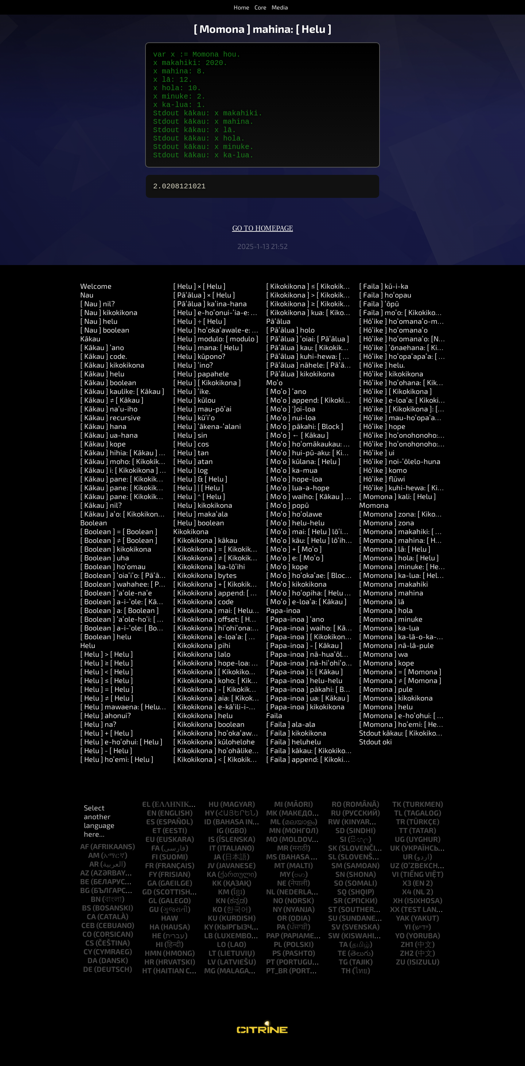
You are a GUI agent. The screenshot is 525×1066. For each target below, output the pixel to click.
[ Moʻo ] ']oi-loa (290, 429)
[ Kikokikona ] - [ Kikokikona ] (219, 709)
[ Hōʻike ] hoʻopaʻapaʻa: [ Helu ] (408, 376)
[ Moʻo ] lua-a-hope (298, 507)
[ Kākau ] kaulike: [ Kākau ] (122, 411)
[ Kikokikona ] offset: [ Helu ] (218, 639)
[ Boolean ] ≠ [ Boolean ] (119, 560)
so (338, 903)
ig (220, 850)
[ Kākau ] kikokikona (112, 385)
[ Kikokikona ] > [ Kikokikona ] (313, 315)
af (84, 866)
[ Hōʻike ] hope (382, 446)
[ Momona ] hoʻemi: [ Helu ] (403, 744)
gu (154, 929)
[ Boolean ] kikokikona (115, 569)
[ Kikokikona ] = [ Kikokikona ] (220, 569)
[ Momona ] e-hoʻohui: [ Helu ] (407, 735)
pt (270, 982)
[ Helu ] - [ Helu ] (106, 770)
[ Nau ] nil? (97, 323)
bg (85, 910)
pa (281, 947)
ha (154, 947)
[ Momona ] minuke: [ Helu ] (404, 586)
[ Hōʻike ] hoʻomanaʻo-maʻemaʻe (411, 341)
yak (402, 938)
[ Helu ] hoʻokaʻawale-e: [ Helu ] (224, 350)
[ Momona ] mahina (391, 613)
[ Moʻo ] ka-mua (292, 490)
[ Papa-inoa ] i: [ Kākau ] (304, 691)
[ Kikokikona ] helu (203, 735)
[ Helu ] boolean (198, 542)
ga (152, 903)
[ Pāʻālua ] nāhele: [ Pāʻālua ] (312, 385)
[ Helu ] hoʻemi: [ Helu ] (116, 779)
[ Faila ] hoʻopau (385, 315)
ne (282, 903)
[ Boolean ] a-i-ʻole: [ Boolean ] (129, 648)
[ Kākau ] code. (103, 376)
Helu (87, 665)
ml (275, 841)
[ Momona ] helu (386, 726)
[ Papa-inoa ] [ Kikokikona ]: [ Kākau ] (325, 656)
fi (155, 877)
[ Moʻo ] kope (287, 586)
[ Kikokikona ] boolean (209, 744)
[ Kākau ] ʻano (102, 367)
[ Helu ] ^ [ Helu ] (199, 516)
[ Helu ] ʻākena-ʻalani (207, 446)
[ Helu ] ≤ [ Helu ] (106, 700)
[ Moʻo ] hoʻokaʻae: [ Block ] (309, 595)
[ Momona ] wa (383, 674)
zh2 (407, 973)
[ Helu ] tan (191, 472)
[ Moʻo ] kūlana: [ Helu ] (303, 481)
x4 (407, 912)
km (223, 912)
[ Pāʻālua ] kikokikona (300, 394)
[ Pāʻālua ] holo (290, 350)
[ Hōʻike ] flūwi (382, 499)
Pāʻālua (278, 341)
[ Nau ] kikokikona (108, 332)
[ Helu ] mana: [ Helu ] (208, 367)
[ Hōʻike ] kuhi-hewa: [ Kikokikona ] (415, 507)
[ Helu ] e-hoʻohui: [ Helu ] (121, 762)
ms (271, 877)
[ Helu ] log (190, 490)
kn (221, 920)
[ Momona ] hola (386, 630)
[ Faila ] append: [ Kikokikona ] (314, 779)
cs (89, 963)
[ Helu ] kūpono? (199, 376)
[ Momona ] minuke (391, 639)
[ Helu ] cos (191, 464)
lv (211, 982)
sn (340, 894)
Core (260, 7)
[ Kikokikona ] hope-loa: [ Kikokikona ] (234, 683)
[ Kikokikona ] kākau (205, 560)
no (278, 920)
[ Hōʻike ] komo (383, 490)
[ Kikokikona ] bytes (205, 595)
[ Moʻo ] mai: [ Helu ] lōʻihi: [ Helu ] (320, 551)
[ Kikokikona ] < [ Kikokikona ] (220, 779)
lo (221, 964)
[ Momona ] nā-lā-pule (396, 665)
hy (209, 833)
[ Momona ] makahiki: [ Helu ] (406, 551)
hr (149, 982)
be (84, 901)
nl (270, 912)
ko (217, 929)
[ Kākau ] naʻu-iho (108, 429)
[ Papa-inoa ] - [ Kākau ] (304, 665)
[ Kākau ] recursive (110, 437)
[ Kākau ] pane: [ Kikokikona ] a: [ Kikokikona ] (152, 507)
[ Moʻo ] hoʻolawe (294, 534)
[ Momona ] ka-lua (389, 648)
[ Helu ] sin (190, 455)
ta (343, 964)
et (156, 850)
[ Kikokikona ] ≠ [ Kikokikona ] (220, 578)
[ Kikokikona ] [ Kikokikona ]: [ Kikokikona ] (240, 691)
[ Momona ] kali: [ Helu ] (397, 516)
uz (395, 885)
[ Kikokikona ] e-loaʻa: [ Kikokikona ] (230, 656)
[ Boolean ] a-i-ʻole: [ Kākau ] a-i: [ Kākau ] (147, 621)
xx (395, 929)
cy (87, 971)
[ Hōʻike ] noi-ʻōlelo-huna (399, 481)
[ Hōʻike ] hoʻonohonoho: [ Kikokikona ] (421, 455)
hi (159, 964)
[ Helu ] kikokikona (202, 525)
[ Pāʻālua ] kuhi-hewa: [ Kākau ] (316, 376)
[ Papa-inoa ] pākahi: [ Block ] (313, 709)
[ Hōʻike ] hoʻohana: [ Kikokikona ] (412, 402)
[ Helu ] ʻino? (193, 385)
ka (211, 894)
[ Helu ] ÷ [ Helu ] (199, 341)
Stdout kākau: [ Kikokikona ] (403, 753)
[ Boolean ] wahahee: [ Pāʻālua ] (131, 604)
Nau (86, 315)
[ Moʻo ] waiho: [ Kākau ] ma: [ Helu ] (324, 516)
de (88, 989)
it (212, 868)
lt (212, 973)
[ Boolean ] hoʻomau (112, 586)
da (92, 980)
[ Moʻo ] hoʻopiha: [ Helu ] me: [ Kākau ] (328, 613)
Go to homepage (262, 249)
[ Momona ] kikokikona (396, 718)
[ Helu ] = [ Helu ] (106, 709)
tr (400, 841)
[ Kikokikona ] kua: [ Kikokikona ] (317, 332)
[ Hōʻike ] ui (376, 472)
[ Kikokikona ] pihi (201, 665)
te (342, 973)
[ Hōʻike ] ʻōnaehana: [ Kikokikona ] (414, 367)
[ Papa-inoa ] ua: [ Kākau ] (307, 718)
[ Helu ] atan (193, 481)
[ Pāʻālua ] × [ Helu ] (204, 315)
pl (278, 964)
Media (280, 7)
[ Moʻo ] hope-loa (294, 499)
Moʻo (274, 402)
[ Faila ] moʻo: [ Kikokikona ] (403, 332)
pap (272, 955)
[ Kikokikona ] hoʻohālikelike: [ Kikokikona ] (242, 770)
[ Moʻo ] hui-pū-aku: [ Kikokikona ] (321, 472)
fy (153, 894)
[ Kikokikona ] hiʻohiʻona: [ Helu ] (225, 648)
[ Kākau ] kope (103, 464)
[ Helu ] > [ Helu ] (106, 674)
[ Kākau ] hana (103, 446)
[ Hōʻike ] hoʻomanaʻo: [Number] (410, 358)
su (333, 938)
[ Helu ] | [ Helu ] (198, 507)
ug (400, 859)
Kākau (90, 358)
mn (275, 850)
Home (241, 7)
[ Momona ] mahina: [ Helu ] (404, 560)
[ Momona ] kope (386, 683)
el (146, 824)
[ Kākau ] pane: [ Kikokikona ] (126, 499)
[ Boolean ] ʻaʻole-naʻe (116, 613)
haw (169, 938)
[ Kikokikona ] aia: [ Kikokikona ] (224, 718)
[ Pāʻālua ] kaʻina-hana (210, 323)
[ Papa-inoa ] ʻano (295, 639)
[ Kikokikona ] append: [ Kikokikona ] (231, 613)
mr (282, 868)
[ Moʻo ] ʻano (286, 411)
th (346, 990)
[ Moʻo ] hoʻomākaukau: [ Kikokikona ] (326, 464)
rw (334, 841)
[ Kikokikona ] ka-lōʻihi (209, 586)
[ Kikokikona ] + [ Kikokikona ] (220, 604)
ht (147, 990)
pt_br (277, 990)
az (84, 893)
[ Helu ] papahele (201, 394)
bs (86, 928)
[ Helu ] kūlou (194, 420)
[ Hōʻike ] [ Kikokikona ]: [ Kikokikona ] (419, 429)
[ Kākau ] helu (102, 394)
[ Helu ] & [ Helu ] (200, 499)
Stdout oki (375, 762)
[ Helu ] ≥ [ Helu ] (106, 683)
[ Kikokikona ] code (203, 621)
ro (337, 824)
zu (400, 982)
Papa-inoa (283, 630)
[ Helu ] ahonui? (105, 735)
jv (211, 885)
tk (396, 824)
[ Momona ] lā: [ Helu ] (395, 569)
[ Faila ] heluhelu (293, 762)
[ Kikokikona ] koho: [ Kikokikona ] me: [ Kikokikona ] (256, 700)
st (332, 929)
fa (155, 868)
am (94, 875)
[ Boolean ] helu (105, 656)
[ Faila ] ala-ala (290, 744)
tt (403, 850)
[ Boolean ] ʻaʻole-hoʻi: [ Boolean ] (134, 639)
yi (407, 947)
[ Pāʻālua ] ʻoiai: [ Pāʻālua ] (307, 358)
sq (342, 912)
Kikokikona (191, 551)
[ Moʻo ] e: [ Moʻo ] (295, 578)
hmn (153, 973)
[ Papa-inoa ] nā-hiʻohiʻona (310, 683)
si (343, 859)
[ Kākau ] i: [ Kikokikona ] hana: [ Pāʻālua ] (146, 490)
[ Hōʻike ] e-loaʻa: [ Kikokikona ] (409, 420)
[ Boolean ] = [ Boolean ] (119, 551)
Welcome (96, 306)
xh (398, 920)
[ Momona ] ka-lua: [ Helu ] (402, 595)
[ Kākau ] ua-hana (109, 455)
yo (400, 955)
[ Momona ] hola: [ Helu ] (399, 578)
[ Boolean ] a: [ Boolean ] (119, 630)
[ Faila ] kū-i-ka (383, 306)
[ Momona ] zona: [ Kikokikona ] (410, 534)
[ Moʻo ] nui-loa (291, 437)
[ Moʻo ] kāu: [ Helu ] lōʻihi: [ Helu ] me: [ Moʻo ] (339, 560)
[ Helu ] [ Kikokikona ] (207, 402)
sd (340, 850)
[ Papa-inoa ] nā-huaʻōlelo (309, 674)
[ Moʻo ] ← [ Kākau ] (297, 455)
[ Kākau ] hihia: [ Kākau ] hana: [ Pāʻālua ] (145, 472)
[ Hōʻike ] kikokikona (391, 394)
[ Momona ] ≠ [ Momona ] (400, 700)
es (150, 841)
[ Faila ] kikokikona (296, 753)
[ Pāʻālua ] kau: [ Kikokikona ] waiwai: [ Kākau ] (340, 367)
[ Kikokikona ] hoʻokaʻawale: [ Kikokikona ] (240, 753)
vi (395, 894)
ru (336, 833)
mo (272, 859)
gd (147, 912)
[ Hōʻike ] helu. (382, 385)
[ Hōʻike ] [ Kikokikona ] (395, 411)
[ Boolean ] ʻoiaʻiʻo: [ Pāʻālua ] (127, 595)
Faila (274, 735)
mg (209, 990)
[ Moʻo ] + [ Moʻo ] (294, 569)
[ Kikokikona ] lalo (201, 674)
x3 (406, 903)
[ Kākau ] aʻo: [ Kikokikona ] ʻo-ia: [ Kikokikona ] (154, 534)
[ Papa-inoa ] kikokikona (305, 726)
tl (398, 833)
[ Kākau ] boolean (108, 402)
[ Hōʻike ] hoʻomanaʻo (393, 350)
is (211, 859)
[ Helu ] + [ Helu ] (106, 753)
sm (336, 885)
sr (338, 920)
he (157, 955)
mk (271, 833)
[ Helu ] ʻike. (192, 411)
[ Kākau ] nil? (101, 525)
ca (91, 936)
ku (213, 938)
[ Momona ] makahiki (393, 604)
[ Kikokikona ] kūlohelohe (214, 762)
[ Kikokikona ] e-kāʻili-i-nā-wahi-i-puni (236, 726)
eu (150, 859)
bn (96, 919)
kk (217, 903)
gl (152, 920)
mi (278, 824)
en (151, 833)
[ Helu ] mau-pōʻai (202, 429)
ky (208, 947)
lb (208, 955)
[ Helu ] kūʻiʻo (194, 437)
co (87, 954)
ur (408, 877)
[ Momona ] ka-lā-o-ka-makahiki (413, 656)
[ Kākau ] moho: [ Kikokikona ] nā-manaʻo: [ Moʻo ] (160, 481)
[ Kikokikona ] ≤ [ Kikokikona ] (313, 306)
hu (214, 824)
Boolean (93, 542)
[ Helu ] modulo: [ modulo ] (215, 358)
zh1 (407, 964)
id (207, 841)
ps (276, 973)
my (285, 894)
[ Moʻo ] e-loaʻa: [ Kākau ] (306, 621)
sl (332, 877)
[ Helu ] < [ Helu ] (106, 691)
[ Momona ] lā (381, 621)
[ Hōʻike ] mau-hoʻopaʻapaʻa (404, 437)
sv (336, 947)
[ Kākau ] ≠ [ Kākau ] (112, 420)
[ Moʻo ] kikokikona (296, 604)
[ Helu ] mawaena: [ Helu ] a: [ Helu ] (137, 726)
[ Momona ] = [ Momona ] (400, 691)
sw (334, 955)
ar (94, 884)
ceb (88, 945)
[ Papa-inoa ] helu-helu (304, 700)
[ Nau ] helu (98, 341)
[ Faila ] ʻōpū (379, 323)
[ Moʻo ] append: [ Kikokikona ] (315, 420)
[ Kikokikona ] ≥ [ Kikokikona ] (313, 323)
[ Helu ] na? (98, 744)
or (282, 938)
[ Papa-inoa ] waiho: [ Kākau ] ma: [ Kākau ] (335, 648)
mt (279, 885)
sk (332, 868)
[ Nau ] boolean (104, 350)
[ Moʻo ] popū (287, 525)
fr (149, 885)
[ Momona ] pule (386, 709)
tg (343, 982)
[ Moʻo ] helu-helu (295, 542)
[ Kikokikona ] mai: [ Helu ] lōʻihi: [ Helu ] (236, 630)
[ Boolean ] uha (104, 578)
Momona (374, 525)
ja (217, 877)
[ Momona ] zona (386, 542)
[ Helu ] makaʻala (200, 534)
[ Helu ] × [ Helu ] (199, 306)
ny (277, 929)
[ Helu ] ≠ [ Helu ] (106, 718)
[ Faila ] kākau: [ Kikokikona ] (312, 770)
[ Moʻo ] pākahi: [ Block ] (304, 446)
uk (395, 868)
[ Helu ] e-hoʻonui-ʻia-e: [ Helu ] (223, 332)
